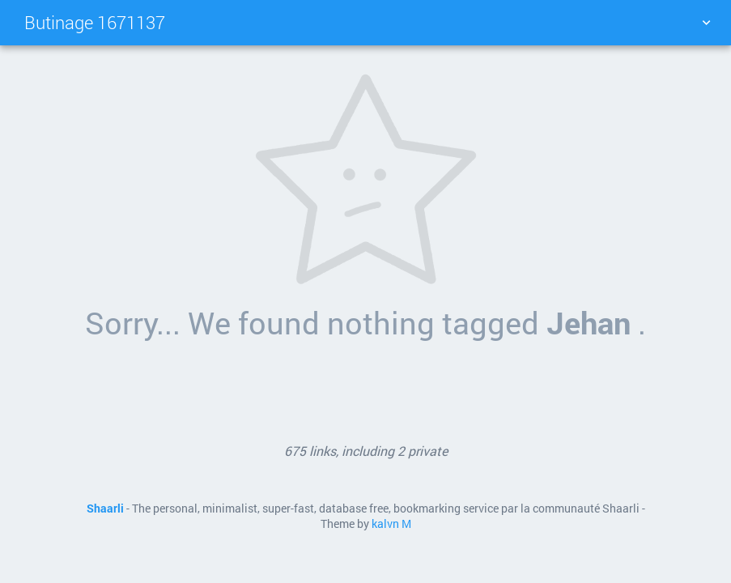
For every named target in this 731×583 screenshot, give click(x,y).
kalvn (385, 524)
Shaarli (105, 508)
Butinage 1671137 (94, 22)
